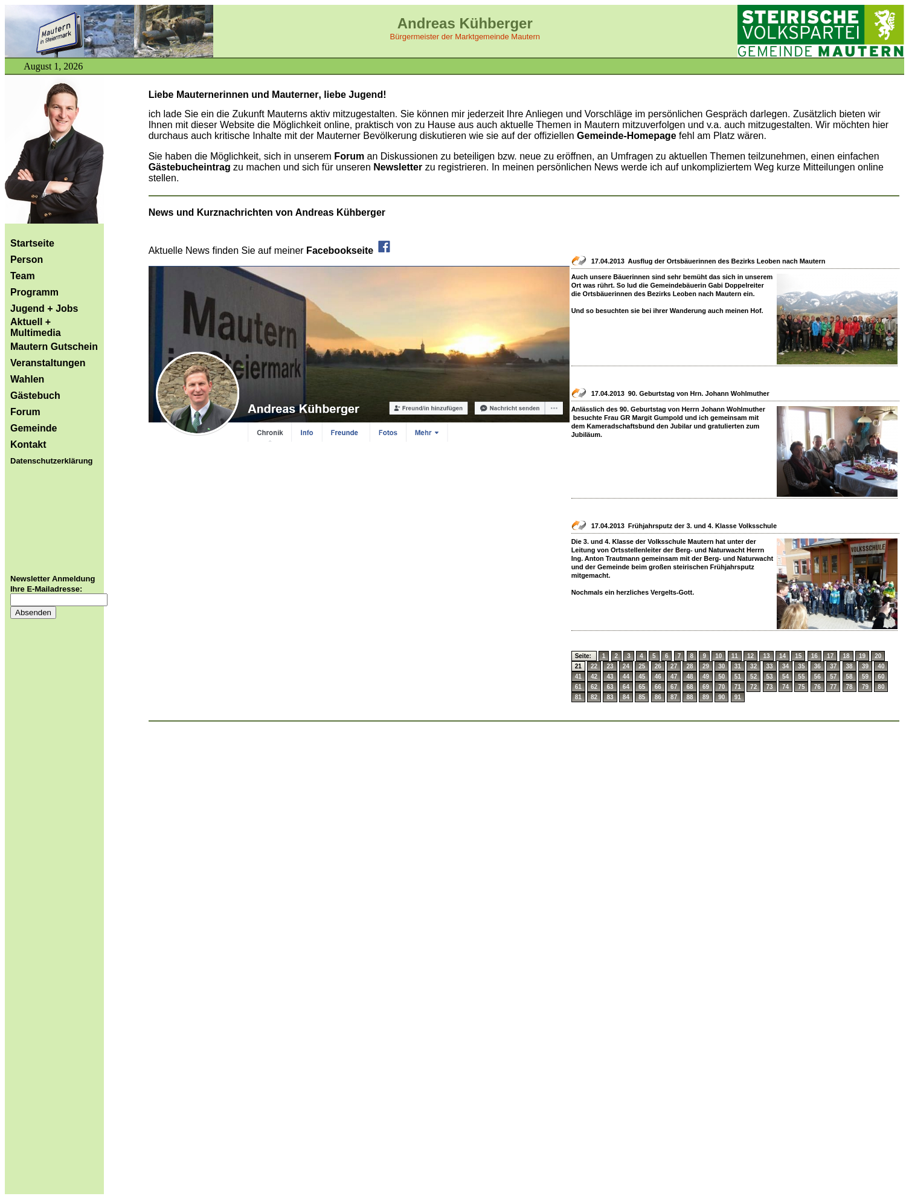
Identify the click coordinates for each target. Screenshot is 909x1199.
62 (594, 687)
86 (658, 697)
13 (766, 656)
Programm (34, 292)
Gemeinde (33, 428)
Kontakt (28, 444)
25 (641, 666)
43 (609, 676)
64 (626, 687)
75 (801, 687)
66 (658, 687)
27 (673, 666)
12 (750, 656)
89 (705, 697)
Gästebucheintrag (190, 167)
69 (705, 687)
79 (865, 687)
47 (673, 676)
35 (801, 666)
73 (769, 687)
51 (737, 676)
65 (641, 687)
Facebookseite (348, 250)
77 (833, 687)
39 (865, 666)
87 (673, 697)
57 (833, 676)
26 (658, 666)
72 (753, 687)
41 (578, 676)
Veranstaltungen (47, 363)
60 (881, 676)
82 (594, 697)
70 (721, 687)
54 (785, 676)
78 (849, 687)
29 (705, 666)
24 (626, 666)
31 (737, 666)
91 (737, 697)
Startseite (32, 243)
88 (689, 697)
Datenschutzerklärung (51, 460)
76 (817, 687)
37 (833, 666)
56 (817, 676)
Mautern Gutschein (54, 346)
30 (721, 666)
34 (785, 666)
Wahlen (27, 379)
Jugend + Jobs (44, 308)
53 (769, 676)
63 (609, 687)
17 (830, 656)
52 (753, 676)
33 (769, 666)
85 (641, 697)
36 (817, 666)
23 (609, 666)
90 (721, 697)
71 (737, 687)
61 (578, 687)
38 (849, 666)
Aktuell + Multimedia (35, 327)
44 (626, 676)
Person (26, 259)
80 (881, 687)
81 (578, 697)
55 (801, 676)
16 (814, 656)
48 (689, 676)
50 (721, 676)
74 (785, 687)
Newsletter (399, 167)
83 (609, 697)
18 (846, 656)
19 (862, 656)
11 (734, 656)
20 (878, 656)
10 (718, 656)
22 (594, 666)
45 (641, 676)
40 (881, 666)
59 (865, 676)
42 (594, 676)
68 (689, 687)
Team (22, 276)
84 (626, 697)
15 (798, 656)
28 (689, 666)
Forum (25, 412)
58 (849, 676)
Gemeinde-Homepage (626, 136)
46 (658, 676)
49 (705, 676)
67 (673, 687)
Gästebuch (35, 395)
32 (753, 666)
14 (782, 656)
